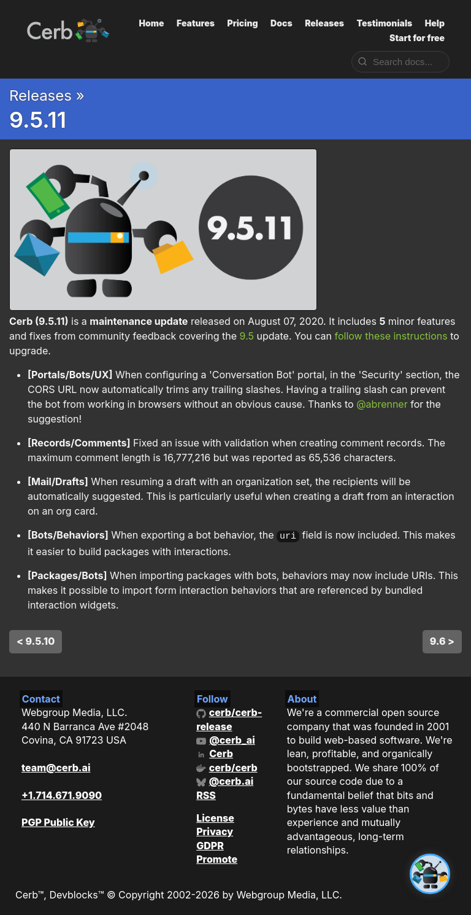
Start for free (417, 38)
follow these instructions (390, 336)
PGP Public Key (58, 821)
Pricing (242, 23)
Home (151, 23)
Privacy (214, 830)
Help (435, 23)
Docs (281, 23)
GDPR (210, 844)
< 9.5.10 (36, 639)
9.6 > (442, 639)
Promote (216, 858)
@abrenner (382, 404)
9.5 (247, 336)
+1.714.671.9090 (61, 793)
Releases (324, 23)
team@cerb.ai (55, 766)
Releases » (47, 95)
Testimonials (384, 23)
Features (196, 23)
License (215, 817)
